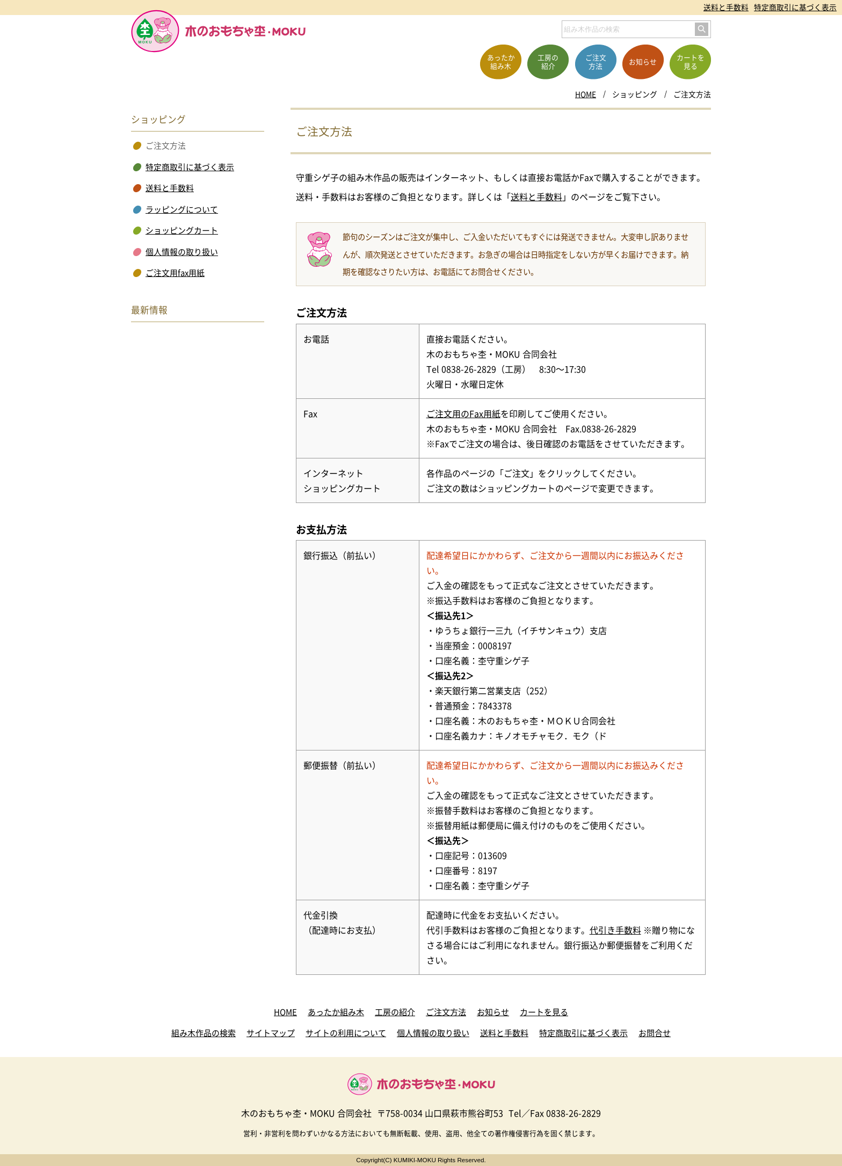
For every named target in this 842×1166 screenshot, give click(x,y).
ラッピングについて (182, 209)
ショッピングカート (182, 230)
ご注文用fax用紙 (175, 273)
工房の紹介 (395, 1012)
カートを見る (544, 1012)
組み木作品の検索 (203, 1033)
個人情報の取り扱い (182, 252)
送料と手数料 (726, 7)
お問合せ (654, 1033)
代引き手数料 (615, 929)
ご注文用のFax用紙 (463, 413)
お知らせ (493, 1012)
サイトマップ (270, 1033)
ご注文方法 (446, 1012)
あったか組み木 (336, 1012)
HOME (585, 94)
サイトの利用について (346, 1033)
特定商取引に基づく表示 (795, 7)
